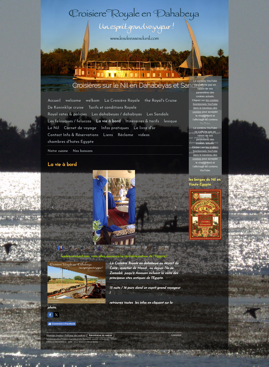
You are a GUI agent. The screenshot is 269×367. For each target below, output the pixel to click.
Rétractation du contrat (100, 336)
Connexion (176, 335)
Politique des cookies (75, 336)
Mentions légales (54, 336)
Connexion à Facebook (61, 323)
